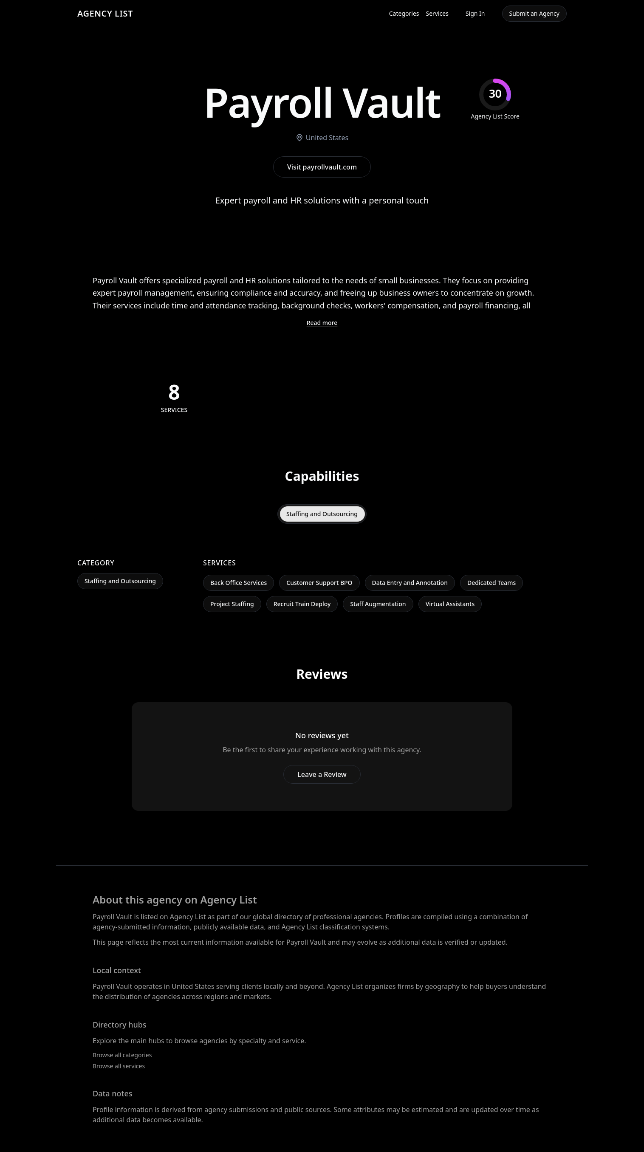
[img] (495, 100)
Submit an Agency (534, 13)
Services (437, 13)
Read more (322, 323)
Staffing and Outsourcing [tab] (322, 514)
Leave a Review (321, 774)
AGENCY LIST (105, 13)
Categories (404, 13)
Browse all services (119, 1066)
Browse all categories (122, 1055)
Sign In (475, 13)
